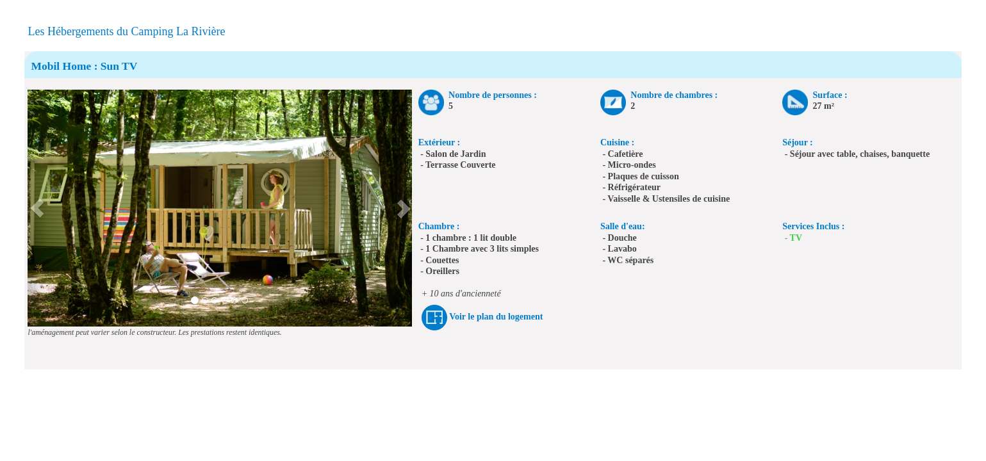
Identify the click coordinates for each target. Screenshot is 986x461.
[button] (37, 208)
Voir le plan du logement (496, 316)
